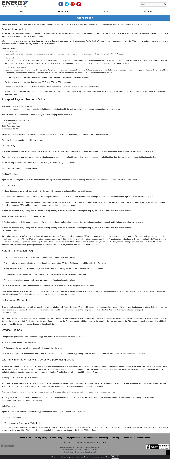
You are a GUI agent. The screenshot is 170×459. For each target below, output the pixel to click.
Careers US (128, 438)
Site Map (115, 438)
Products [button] (62, 11)
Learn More (105, 457)
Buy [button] (105, 11)
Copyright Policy (73, 438)
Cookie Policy (56, 438)
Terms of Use (25, 438)
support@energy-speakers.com (90, 54)
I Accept (115, 457)
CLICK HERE (102, 442)
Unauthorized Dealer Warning (95, 438)
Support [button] (147, 11)
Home (20, 11)
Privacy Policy (41, 438)
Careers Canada (143, 438)
